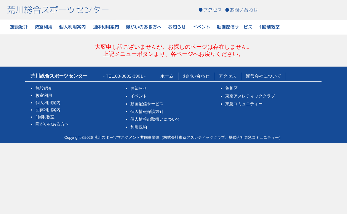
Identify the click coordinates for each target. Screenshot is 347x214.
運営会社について (263, 75)
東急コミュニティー (244, 103)
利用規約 (138, 127)
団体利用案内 (105, 27)
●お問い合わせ (241, 10)
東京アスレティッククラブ (250, 96)
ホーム (167, 75)
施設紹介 (19, 27)
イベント (201, 27)
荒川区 (231, 88)
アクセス (227, 75)
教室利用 (43, 27)
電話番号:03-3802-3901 (298, 9)
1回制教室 (269, 27)
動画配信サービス (234, 27)
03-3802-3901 (129, 75)
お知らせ (177, 27)
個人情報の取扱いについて (155, 119)
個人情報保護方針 (147, 111)
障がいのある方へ (143, 27)
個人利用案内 (72, 27)
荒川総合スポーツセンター (58, 10)
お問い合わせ (196, 75)
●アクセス (210, 10)
